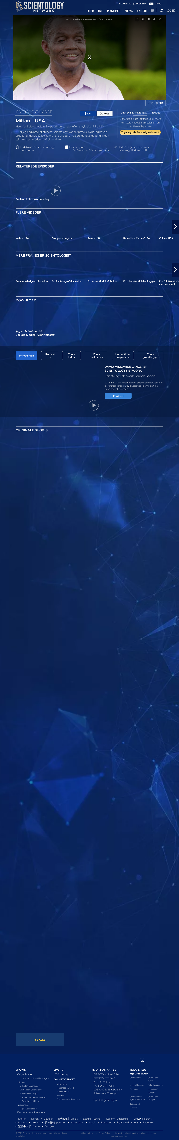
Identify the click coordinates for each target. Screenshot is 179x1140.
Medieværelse (63, 1091)
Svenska (148, 1122)
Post (104, 113)
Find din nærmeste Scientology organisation (37, 148)
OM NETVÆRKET (64, 1079)
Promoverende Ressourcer (68, 1099)
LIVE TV (59, 1069)
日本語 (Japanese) (55, 1122)
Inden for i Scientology (30, 1086)
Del (88, 113)
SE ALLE (40, 1039)
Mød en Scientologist (29, 1093)
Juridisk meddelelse (118, 1136)
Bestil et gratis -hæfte (89, 148)
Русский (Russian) (127, 1122)
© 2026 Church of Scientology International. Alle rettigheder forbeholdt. (41, 1134)
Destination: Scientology (31, 1089)
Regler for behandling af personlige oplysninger (135, 1133)
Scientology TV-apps (105, 1093)
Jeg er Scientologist (28, 1108)
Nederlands (77, 1122)
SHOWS (129, 11)
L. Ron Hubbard (137, 1085)
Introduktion (62, 1084)
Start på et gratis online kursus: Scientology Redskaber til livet (134, 148)
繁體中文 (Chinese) (29, 1126)
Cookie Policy (104, 1133)
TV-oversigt (61, 1074)
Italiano (36, 1122)
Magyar (22, 1122)
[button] (175, 227)
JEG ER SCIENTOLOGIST (34, 112)
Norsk (92, 1122)
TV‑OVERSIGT (113, 11)
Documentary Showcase (31, 1112)
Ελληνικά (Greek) (68, 1118)
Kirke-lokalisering (155, 1085)
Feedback (61, 1095)
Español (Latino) (92, 1118)
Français (49, 1126)
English (22, 1118)
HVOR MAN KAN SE (104, 1069)
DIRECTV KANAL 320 (106, 1074)
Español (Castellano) (117, 1118)
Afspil (118, 396)
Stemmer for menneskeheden (33, 1097)
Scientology (135, 1077)
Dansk (35, 1118)
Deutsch (48, 1118)
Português (106, 1122)
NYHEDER (142, 11)
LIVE (100, 11)
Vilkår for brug (87, 1133)
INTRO (90, 11)
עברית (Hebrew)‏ (143, 1118)
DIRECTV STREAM (104, 1078)
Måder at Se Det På (65, 1087)
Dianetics (134, 1089)
